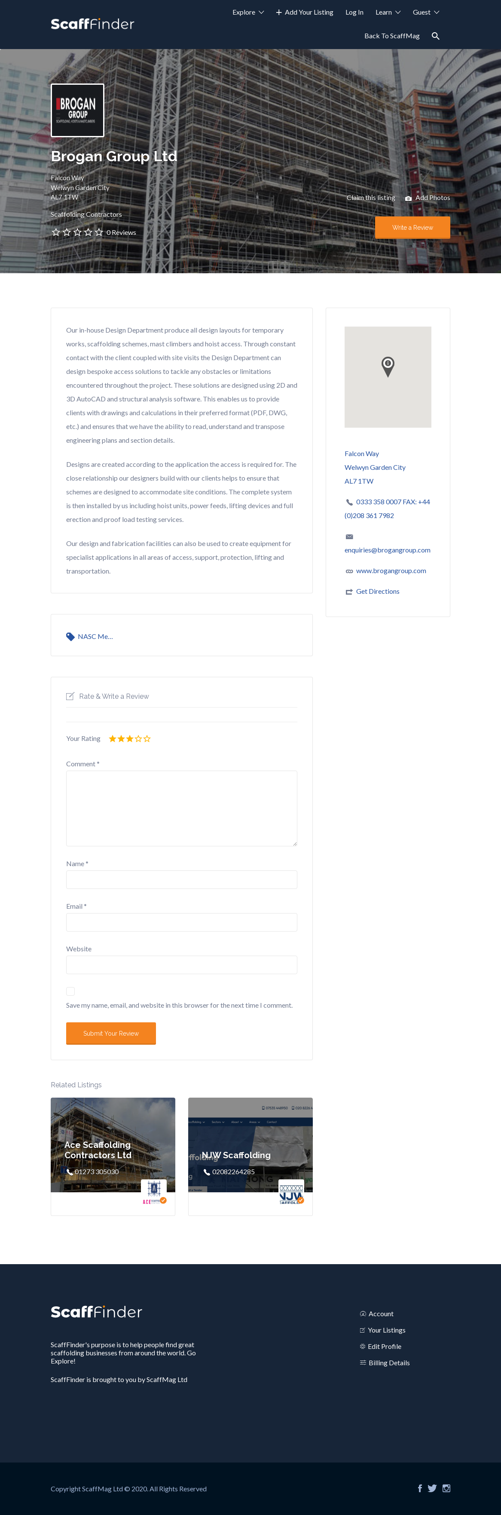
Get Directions (378, 591)
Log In (354, 12)
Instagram (446, 1488)
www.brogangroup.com (391, 570)
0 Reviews (121, 232)
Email (76, 906)
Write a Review (412, 227)
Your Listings (387, 1330)
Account (381, 1313)
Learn (384, 12)
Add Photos (427, 198)
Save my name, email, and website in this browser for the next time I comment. (179, 1005)
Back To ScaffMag (392, 35)
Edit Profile (384, 1346)
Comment (83, 763)
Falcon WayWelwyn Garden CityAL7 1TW (80, 187)
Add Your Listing (309, 12)
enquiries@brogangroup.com (388, 550)
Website (79, 948)
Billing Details (389, 1362)
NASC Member (97, 636)
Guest (422, 12)
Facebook (420, 1488)
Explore (243, 12)
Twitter (432, 1488)
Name (77, 863)
